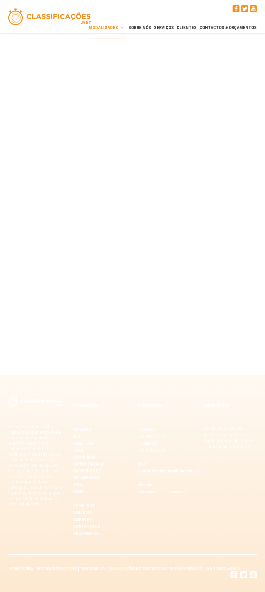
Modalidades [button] (107, 27)
